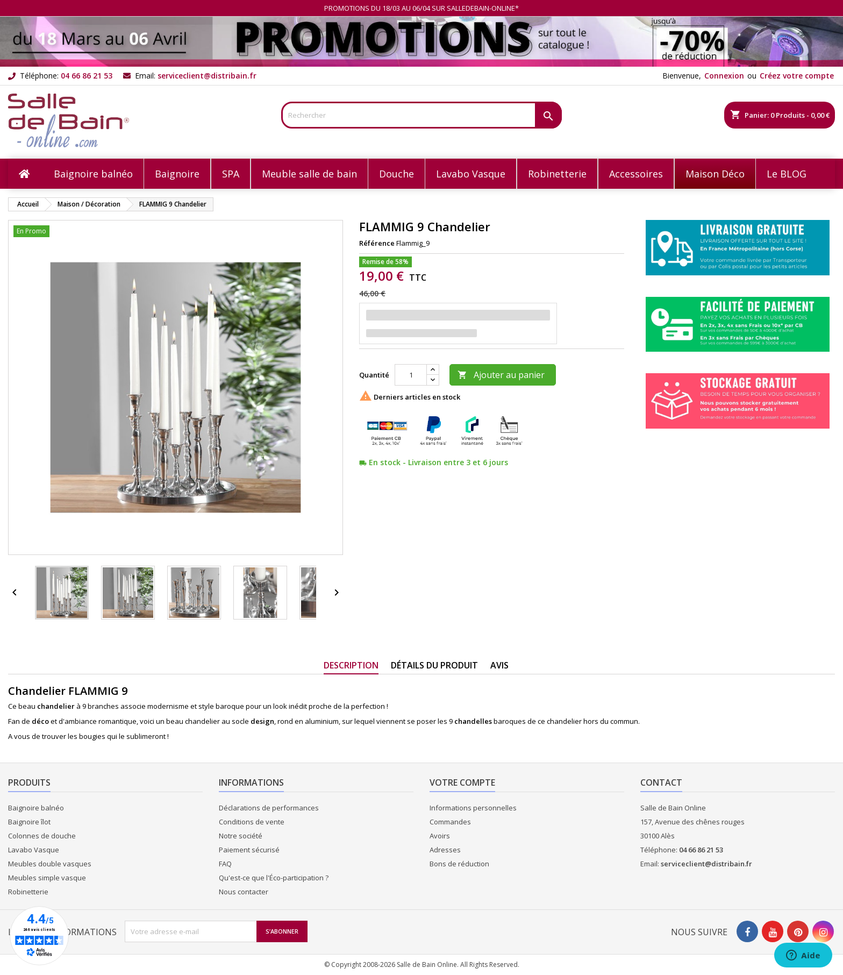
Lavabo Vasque (33, 850)
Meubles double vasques (49, 864)
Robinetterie (28, 891)
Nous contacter (243, 891)
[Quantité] (411, 375)
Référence (377, 243)
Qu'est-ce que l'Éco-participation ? (273, 878)
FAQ (225, 864)
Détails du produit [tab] (434, 665)
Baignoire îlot (29, 822)
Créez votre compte (797, 75)
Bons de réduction (459, 864)
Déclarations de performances (269, 808)
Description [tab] (351, 665)
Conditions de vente (251, 822)
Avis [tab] (499, 665)
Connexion (724, 75)
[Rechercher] (421, 115)
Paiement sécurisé (249, 850)
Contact (661, 782)
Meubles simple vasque (47, 878)
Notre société (240, 836)
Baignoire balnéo (36, 808)
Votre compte (462, 782)
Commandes (450, 822)
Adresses (445, 850)
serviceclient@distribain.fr (207, 75)
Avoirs (440, 836)
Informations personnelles (473, 808)
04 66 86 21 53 (86, 75)
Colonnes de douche (42, 836)
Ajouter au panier (501, 375)
